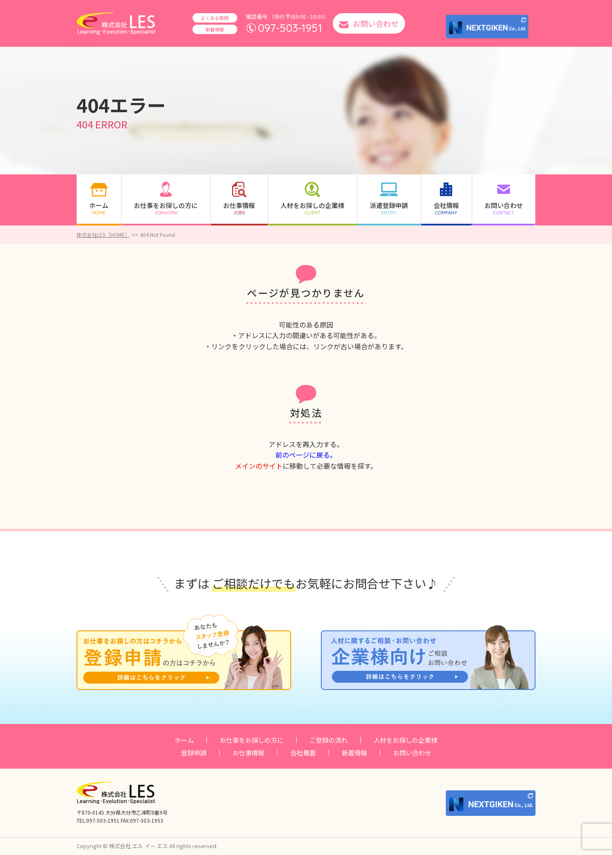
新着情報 (214, 29)
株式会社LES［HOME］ (103, 234)
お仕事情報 (248, 752)
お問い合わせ (412, 752)
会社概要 (303, 752)
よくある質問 (215, 17)
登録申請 (194, 752)
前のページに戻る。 (306, 455)
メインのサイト (259, 466)
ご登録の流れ (328, 739)
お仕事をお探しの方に (251, 739)
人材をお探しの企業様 (405, 739)
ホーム (184, 739)
